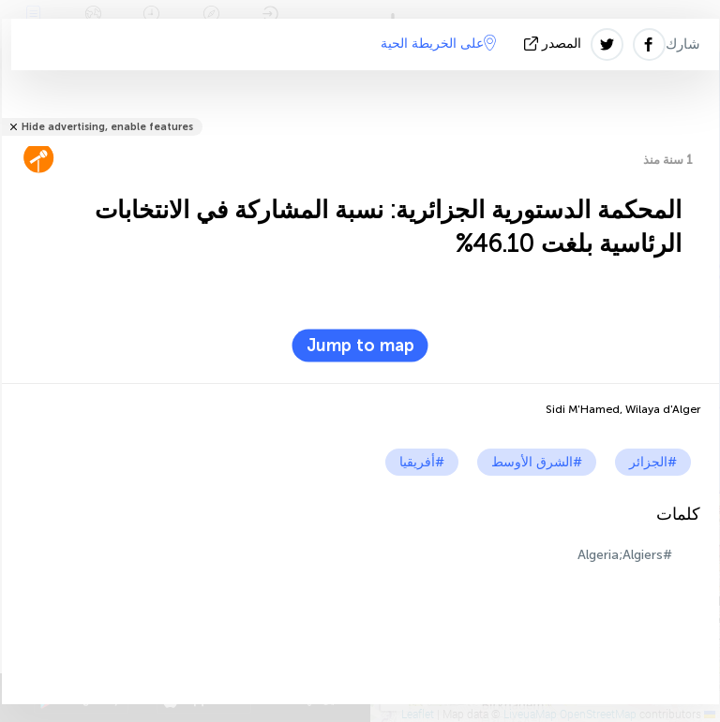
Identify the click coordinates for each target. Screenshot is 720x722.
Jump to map (360, 345)
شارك (683, 44)
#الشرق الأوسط (536, 462)
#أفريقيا (421, 462)
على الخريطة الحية (438, 43)
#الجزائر (653, 462)
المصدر (554, 44)
